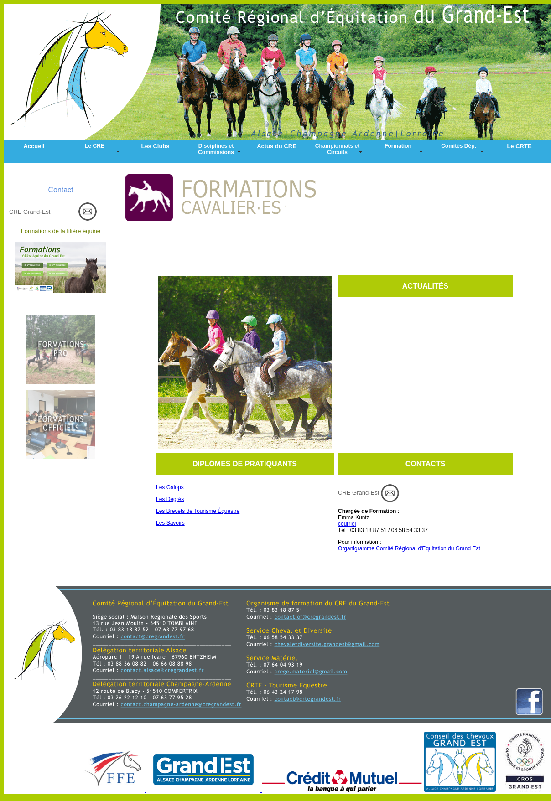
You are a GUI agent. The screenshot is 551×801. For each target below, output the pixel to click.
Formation (398, 146)
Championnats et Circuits (337, 149)
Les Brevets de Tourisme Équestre (197, 511)
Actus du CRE (276, 146)
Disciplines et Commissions (216, 149)
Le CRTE (519, 146)
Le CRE (94, 146)
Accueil (33, 146)
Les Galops (170, 487)
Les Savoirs (170, 523)
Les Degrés (170, 499)
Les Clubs (155, 146)
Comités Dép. (458, 146)
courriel (347, 524)
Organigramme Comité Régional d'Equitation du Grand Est (409, 548)
